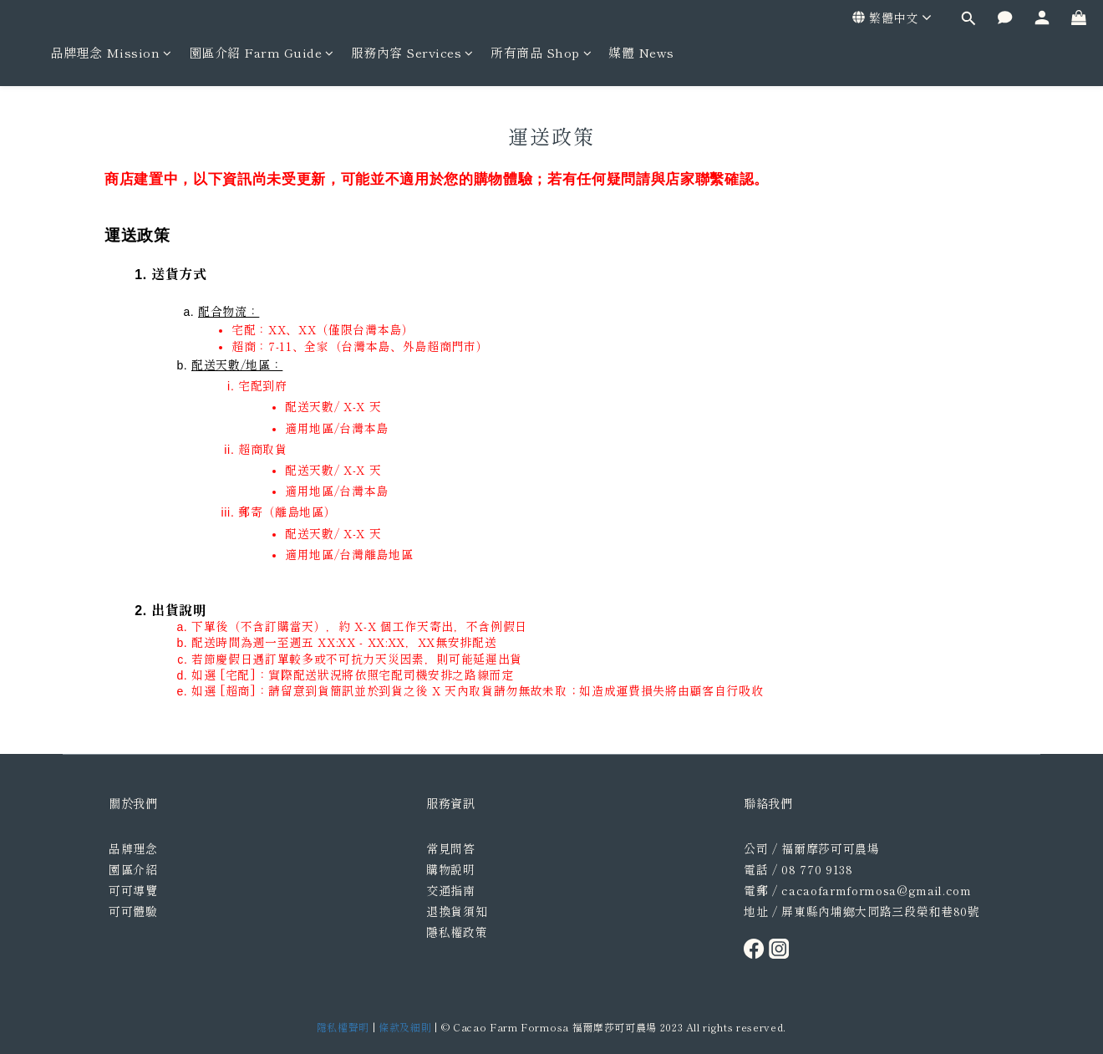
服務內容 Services (412, 52)
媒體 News (641, 52)
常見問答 (450, 848)
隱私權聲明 (343, 1027)
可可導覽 (133, 890)
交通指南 (450, 890)
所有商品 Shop (541, 52)
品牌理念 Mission (111, 52)
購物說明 (450, 869)
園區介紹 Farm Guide (261, 52)
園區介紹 (133, 869)
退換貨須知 (456, 911)
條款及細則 (405, 1027)
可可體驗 (133, 911)
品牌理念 (133, 848)
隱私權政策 (456, 932)
